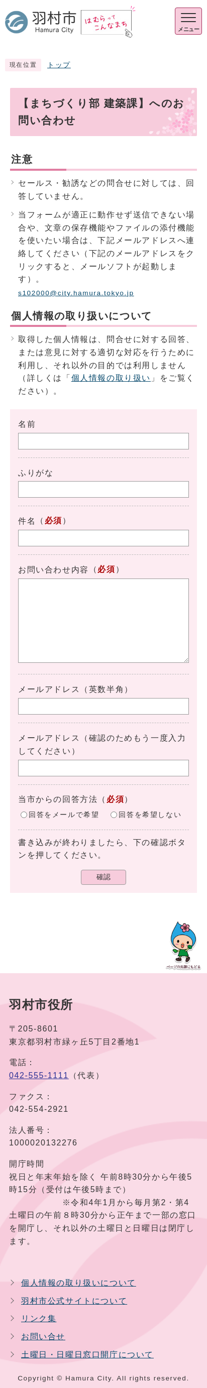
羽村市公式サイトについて (74, 1301)
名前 (27, 424)
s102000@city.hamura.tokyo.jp (76, 293)
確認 (103, 877)
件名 (27, 521)
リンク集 (38, 1318)
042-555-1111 (39, 1075)
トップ (59, 65)
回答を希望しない (150, 815)
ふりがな (35, 473)
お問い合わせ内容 (53, 569)
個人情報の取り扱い (111, 378)
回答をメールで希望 (64, 815)
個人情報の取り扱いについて (78, 1283)
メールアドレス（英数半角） (75, 689)
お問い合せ (43, 1336)
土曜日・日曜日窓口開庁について (87, 1354)
